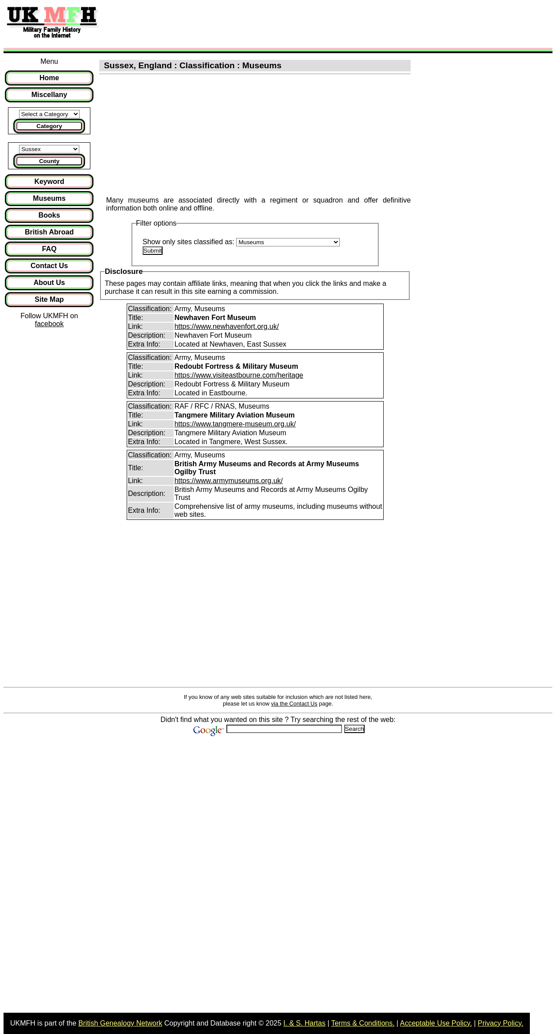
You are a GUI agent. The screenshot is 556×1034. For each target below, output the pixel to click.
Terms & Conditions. (362, 1023)
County (49, 161)
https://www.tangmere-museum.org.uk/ (235, 424)
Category (49, 126)
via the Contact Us (294, 703)
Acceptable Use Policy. (436, 1023)
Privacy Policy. (500, 1023)
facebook (49, 324)
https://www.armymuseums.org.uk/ (229, 480)
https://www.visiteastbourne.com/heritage (239, 375)
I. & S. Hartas (305, 1023)
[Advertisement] (267, 23)
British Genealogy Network (120, 1023)
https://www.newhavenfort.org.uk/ (227, 326)
